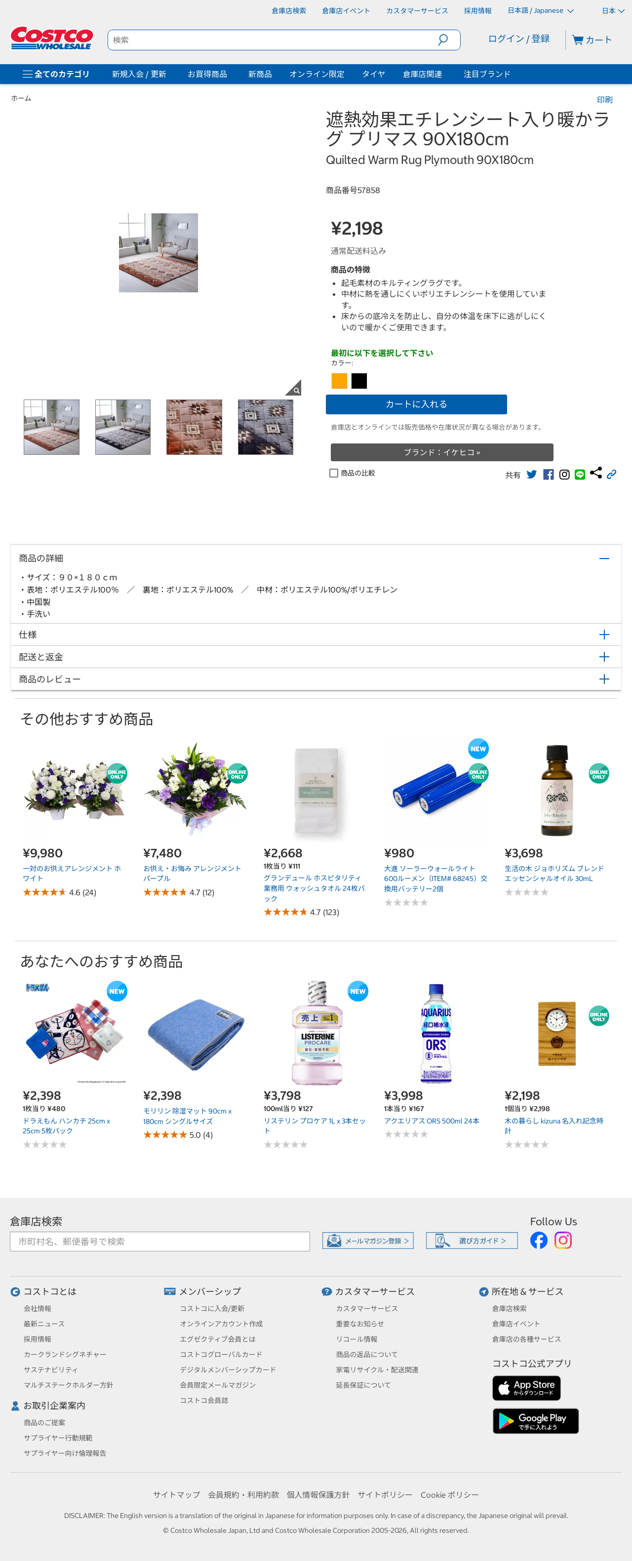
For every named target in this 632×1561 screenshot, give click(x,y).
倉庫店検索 (36, 1221)
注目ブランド (487, 74)
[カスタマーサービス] (417, 11)
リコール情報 (357, 1339)
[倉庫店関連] (444, 74)
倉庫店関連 (422, 74)
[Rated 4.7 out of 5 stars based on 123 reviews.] (286, 912)
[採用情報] (478, 11)
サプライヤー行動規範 (58, 1438)
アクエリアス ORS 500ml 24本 (431, 1121)
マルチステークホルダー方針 (69, 1385)
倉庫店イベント (516, 1324)
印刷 (605, 100)
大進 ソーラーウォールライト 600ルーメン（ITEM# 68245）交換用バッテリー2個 (435, 878)
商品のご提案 (44, 1422)
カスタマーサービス (375, 1291)
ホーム (21, 98)
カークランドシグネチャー (65, 1354)
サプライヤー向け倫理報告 (65, 1453)
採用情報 (37, 1339)
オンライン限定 (317, 74)
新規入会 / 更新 (139, 74)
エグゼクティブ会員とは (217, 1339)
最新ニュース (44, 1324)
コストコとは (50, 1291)
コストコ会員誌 (204, 1400)
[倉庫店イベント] (346, 11)
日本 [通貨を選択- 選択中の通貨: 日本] (613, 10)
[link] (532, 474)
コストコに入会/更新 (212, 1308)
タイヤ (374, 74)
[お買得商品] (229, 74)
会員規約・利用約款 (243, 1495)
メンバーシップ (210, 1291)
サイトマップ (176, 1495)
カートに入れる (417, 404)
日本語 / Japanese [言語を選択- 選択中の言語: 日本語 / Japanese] (541, 10)
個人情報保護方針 (318, 1495)
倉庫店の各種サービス (526, 1339)
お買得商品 (207, 74)
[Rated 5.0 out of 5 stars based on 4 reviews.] (165, 1134)
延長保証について (364, 1385)
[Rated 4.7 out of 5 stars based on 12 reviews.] (165, 892)
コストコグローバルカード (221, 1354)
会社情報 (37, 1308)
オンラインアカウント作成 (221, 1324)
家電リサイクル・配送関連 (377, 1369)
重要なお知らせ (360, 1324)
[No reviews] (406, 902)
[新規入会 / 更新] (168, 74)
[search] (273, 40)
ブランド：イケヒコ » (441, 452)
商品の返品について (367, 1354)
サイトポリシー (385, 1495)
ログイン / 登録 (519, 38)
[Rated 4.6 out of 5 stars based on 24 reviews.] (45, 892)
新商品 (260, 74)
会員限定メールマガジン (218, 1385)
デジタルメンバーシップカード (228, 1369)
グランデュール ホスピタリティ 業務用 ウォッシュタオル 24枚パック (314, 888)
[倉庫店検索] (289, 11)
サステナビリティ (51, 1369)
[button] (449, 40)
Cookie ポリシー (450, 1495)
